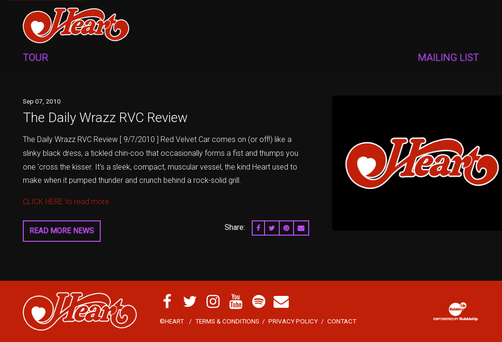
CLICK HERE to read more (66, 201)
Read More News (61, 230)
